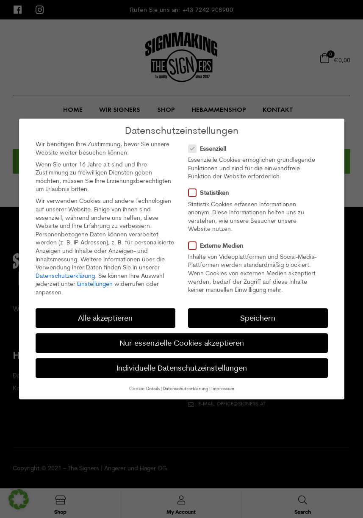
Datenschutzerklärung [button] (185, 388)
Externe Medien (218, 245)
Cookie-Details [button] (144, 388)
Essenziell (209, 148)
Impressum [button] (222, 388)
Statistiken (211, 192)
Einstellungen (95, 284)
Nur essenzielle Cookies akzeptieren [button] (181, 342)
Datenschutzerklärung (65, 276)
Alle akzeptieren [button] (105, 317)
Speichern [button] (257, 317)
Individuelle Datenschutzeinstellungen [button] (181, 367)
